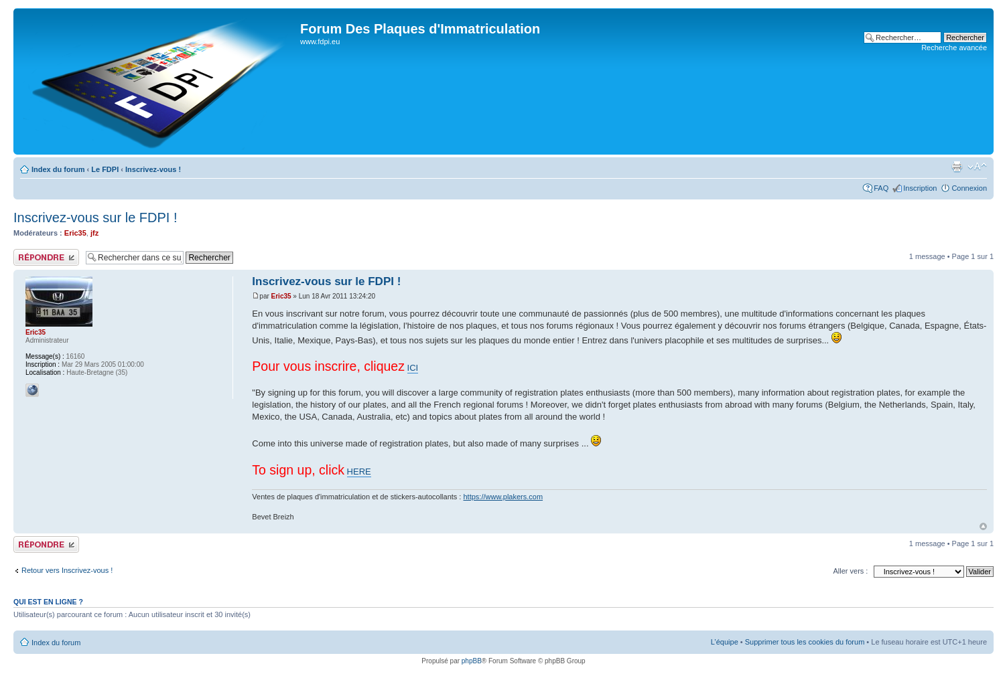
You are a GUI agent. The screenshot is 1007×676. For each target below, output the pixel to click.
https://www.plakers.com (503, 497)
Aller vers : (850, 571)
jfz (94, 233)
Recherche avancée (954, 48)
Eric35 (75, 233)
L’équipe (724, 642)
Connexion (969, 188)
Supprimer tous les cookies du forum (805, 642)
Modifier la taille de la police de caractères (977, 167)
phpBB (472, 661)
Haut (983, 526)
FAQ (881, 188)
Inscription (920, 188)
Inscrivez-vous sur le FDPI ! (95, 217)
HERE (359, 472)
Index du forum (57, 169)
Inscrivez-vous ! (153, 169)
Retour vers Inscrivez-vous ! (67, 570)
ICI (413, 368)
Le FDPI (105, 169)
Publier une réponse (46, 257)
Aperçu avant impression (956, 167)
